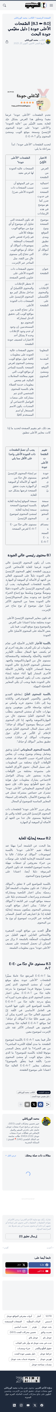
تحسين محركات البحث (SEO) (23, 1332)
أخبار (39, 1316)
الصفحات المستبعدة (13, 1321)
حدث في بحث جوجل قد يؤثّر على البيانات (34, 1343)
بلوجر (34, 1327)
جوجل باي (47, 1337)
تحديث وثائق (46, 1332)
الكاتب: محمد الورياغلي (24, 18)
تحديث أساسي (20, 1327)
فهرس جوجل (46, 1359)
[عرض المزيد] (21, 1104)
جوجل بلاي (33, 1337)
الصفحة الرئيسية (43, 18)
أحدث (49, 1247)
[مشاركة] (7, 41)
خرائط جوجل (46, 1353)
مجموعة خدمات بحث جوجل (23, 1359)
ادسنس (48, 1321)
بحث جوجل (47, 1327)
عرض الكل (11, 1155)
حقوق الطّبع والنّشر (43, 1348)
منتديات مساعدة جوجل (42, 1364)
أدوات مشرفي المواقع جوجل (19, 1316)
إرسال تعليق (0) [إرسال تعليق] (28, 1236)
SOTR (49, 1316)
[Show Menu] (51, 5)
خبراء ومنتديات (23, 1348)
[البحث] (4, 5)
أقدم (6, 1247)
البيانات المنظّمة (33, 1321)
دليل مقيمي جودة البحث (40, 1096)
